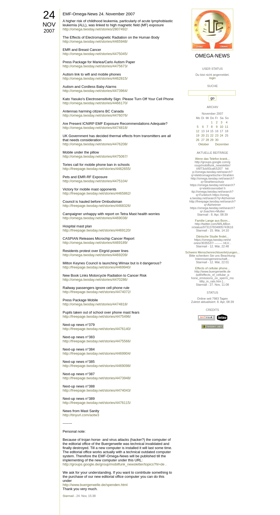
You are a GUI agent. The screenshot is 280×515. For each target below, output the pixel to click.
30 (216, 139)
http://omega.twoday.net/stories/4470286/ (95, 279)
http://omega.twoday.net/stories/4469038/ (95, 218)
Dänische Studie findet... (212, 236)
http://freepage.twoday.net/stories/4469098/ (97, 366)
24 (49, 15)
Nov (49, 24)
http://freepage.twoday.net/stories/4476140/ (97, 329)
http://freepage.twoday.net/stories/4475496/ (97, 316)
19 (197, 135)
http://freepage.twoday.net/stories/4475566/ (97, 341)
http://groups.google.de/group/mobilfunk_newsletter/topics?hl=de (114, 464)
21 (207, 135)
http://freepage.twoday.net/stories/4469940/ (97, 267)
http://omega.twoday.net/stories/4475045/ (95, 54)
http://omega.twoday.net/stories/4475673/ (95, 66)
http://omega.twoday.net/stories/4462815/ (95, 78)
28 (207, 139)
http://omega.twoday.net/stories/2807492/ (95, 29)
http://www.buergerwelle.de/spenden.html (95, 485)
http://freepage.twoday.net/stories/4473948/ (97, 378)
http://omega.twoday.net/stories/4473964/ (95, 91)
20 (203, 135)
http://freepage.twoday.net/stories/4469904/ (97, 353)
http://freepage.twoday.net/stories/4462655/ (97, 169)
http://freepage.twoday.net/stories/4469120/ (97, 230)
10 (221, 126)
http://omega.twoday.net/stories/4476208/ (95, 144)
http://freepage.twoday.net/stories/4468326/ (97, 206)
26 (197, 139)
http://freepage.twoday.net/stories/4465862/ (97, 193)
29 (211, 139)
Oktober (203, 144)
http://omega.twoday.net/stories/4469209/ (95, 255)
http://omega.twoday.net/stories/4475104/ (95, 181)
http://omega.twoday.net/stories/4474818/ (95, 128)
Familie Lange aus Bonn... (212, 220)
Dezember (222, 144)
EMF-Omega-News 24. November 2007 (99, 13)
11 (226, 126)
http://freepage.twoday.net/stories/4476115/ (97, 403)
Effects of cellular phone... (212, 268)
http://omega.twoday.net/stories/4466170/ (95, 103)
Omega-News (212, 56)
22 (211, 135)
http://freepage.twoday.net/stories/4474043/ (97, 390)
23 (216, 135)
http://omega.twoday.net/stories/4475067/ (95, 156)
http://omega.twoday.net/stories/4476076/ (95, 115)
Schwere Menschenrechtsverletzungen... (212, 252)
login (212, 78)
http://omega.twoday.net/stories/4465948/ (95, 41)
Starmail (68, 495)
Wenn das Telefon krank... (212, 158)
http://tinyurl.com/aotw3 (81, 415)
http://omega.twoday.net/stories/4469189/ (95, 243)
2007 (48, 31)
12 (197, 131)
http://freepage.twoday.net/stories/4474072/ (97, 292)
